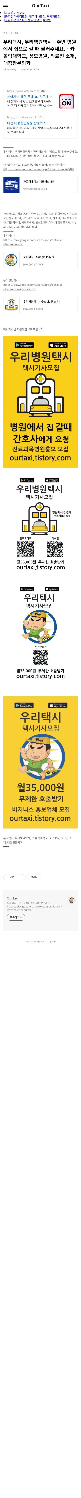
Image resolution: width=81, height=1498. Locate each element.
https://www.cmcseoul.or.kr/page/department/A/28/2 (38, 169)
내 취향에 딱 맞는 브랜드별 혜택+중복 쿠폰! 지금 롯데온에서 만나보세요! (29, 103)
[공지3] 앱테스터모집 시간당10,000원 (27, 20)
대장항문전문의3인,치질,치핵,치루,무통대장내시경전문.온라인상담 (39, 130)
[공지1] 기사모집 (14, 13)
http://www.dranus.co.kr (22, 117)
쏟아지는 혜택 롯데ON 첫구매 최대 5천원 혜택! (28, 96)
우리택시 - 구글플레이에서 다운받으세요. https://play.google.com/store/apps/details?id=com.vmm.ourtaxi (34, 957)
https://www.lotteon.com (23, 91)
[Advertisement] (40, 889)
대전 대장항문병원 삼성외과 (26, 123)
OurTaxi (40, 5)
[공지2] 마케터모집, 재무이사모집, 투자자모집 (32, 16)
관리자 (53, 1456)
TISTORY (41, 1456)
